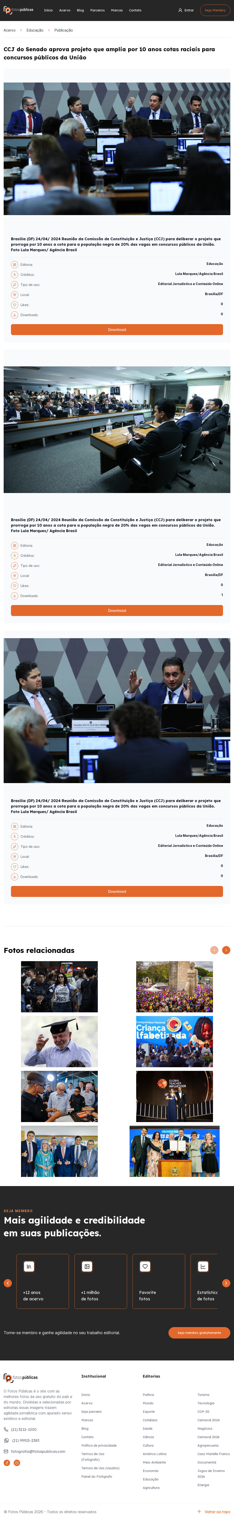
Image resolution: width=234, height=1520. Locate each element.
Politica (148, 1395)
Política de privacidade (99, 1445)
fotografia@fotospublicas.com (34, 1451)
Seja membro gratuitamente (199, 1333)
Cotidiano (150, 1420)
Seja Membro (215, 10)
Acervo (64, 10)
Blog (80, 10)
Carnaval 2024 (208, 1420)
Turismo (203, 1395)
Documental (206, 1462)
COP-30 (203, 1412)
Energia (203, 1485)
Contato (135, 10)
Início (48, 10)
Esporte (149, 1412)
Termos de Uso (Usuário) (100, 1468)
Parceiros (97, 10)
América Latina (154, 1454)
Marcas (117, 10)
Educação (35, 30)
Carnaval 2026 (208, 1437)
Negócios (204, 1429)
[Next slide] (226, 1283)
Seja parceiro (91, 1412)
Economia (150, 1471)
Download (117, 329)
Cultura (148, 1445)
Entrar (186, 10)
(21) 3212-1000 (20, 1429)
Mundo (148, 1403)
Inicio (85, 1395)
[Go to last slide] (8, 1283)
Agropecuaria (207, 1445)
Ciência (148, 1437)
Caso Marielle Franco (213, 1454)
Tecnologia (205, 1403)
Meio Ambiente (154, 1462)
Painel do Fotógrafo (96, 1477)
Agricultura (151, 1488)
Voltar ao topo (213, 1511)
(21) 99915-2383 (21, 1440)
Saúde (147, 1429)
